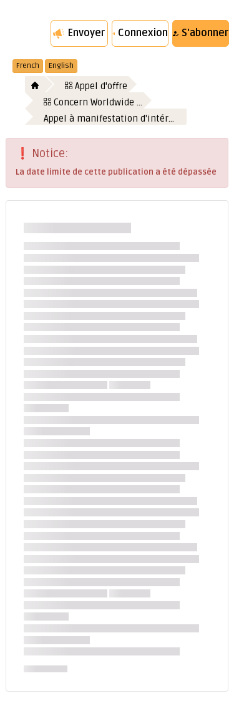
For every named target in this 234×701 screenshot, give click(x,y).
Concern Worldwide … (93, 102)
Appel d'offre (96, 86)
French (27, 65)
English (61, 65)
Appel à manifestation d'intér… (109, 118)
